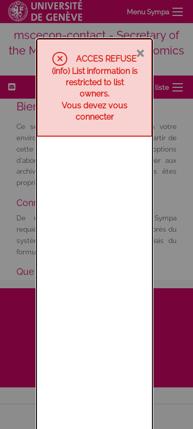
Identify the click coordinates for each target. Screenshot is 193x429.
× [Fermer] (140, 14)
